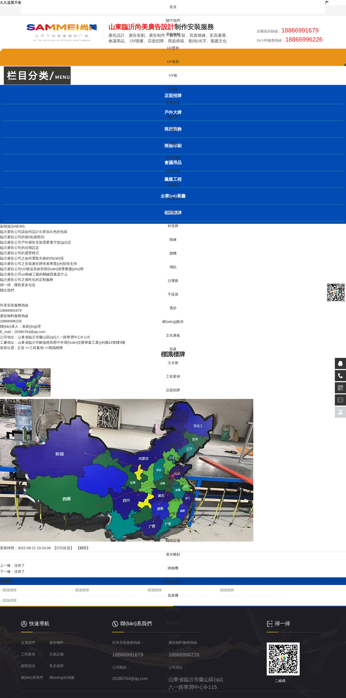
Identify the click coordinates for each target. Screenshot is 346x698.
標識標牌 (10, 590)
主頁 (20, 348)
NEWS (19, 226)
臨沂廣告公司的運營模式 (19, 253)
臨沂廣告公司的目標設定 (19, 248)
